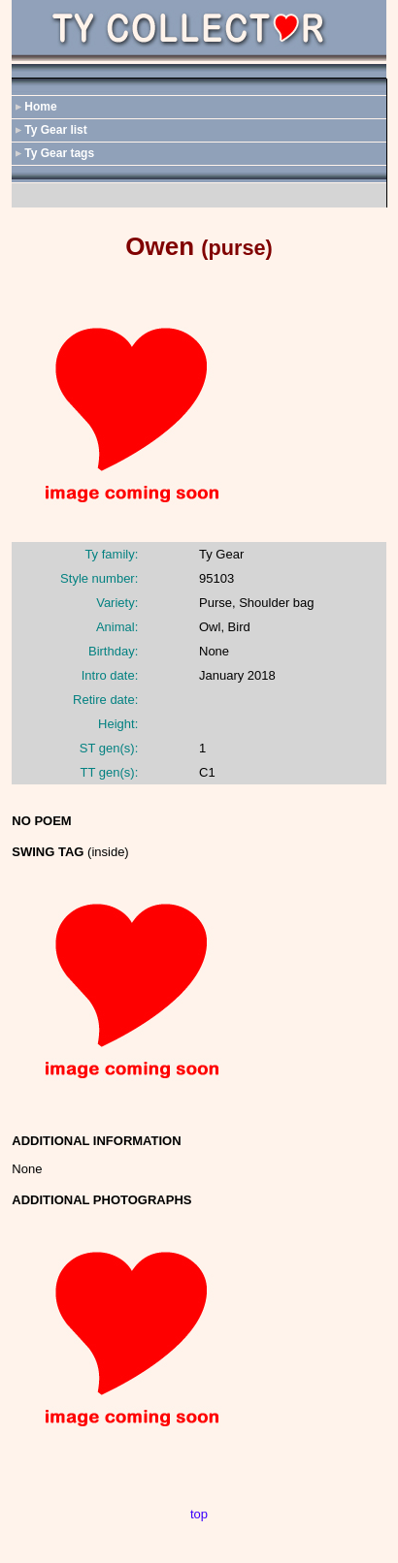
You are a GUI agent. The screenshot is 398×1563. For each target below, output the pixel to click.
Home (40, 106)
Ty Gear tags (59, 153)
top (199, 1514)
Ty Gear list (55, 130)
